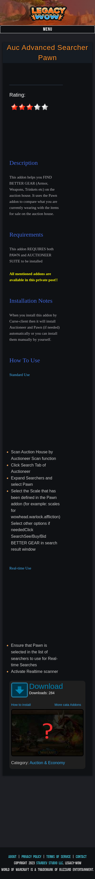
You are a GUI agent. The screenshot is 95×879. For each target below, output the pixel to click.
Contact (81, 856)
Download (46, 686)
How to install (21, 705)
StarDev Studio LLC (49, 863)
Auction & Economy (47, 763)
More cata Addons (67, 705)
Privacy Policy (31, 856)
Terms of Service (58, 856)
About (12, 856)
